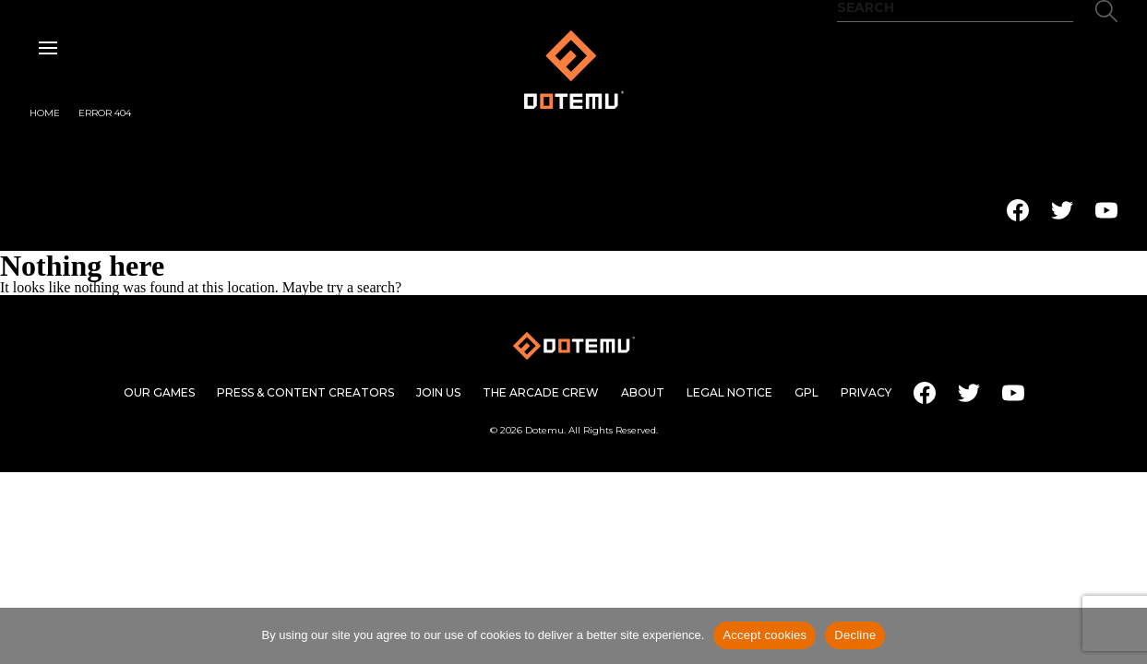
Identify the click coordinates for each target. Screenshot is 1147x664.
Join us (438, 392)
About (642, 392)
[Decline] (1124, 635)
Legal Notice (729, 392)
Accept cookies (764, 635)
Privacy (866, 392)
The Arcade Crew (541, 392)
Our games (159, 392)
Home (45, 113)
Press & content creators (305, 392)
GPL (806, 392)
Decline (855, 635)
